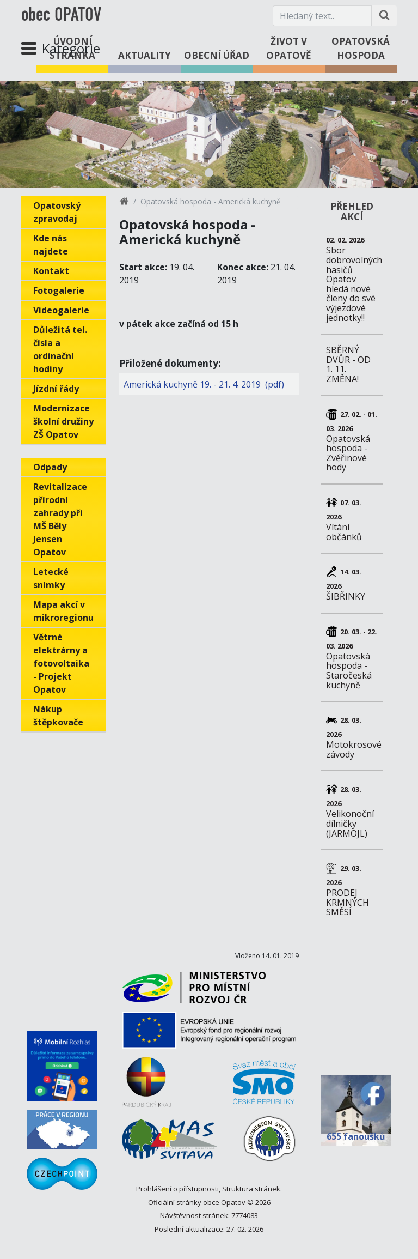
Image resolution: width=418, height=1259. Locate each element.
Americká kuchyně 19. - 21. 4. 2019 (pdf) (204, 384)
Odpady (50, 467)
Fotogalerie (58, 290)
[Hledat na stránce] (384, 15)
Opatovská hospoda (360, 48)
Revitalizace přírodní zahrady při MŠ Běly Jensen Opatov (60, 519)
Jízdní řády (56, 389)
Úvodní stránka (72, 48)
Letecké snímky (51, 578)
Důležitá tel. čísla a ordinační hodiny (60, 349)
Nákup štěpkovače (58, 715)
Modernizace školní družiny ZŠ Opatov (63, 421)
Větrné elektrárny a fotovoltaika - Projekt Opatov (61, 663)
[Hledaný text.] (322, 15)
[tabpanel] (209, 134)
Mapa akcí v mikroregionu (63, 611)
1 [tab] (209, 172)
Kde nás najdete (50, 244)
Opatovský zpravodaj (57, 212)
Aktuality (144, 55)
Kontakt (51, 271)
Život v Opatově (288, 48)
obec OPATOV (61, 16)
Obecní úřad (216, 55)
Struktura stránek (251, 1189)
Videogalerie (61, 310)
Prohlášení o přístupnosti (177, 1189)
